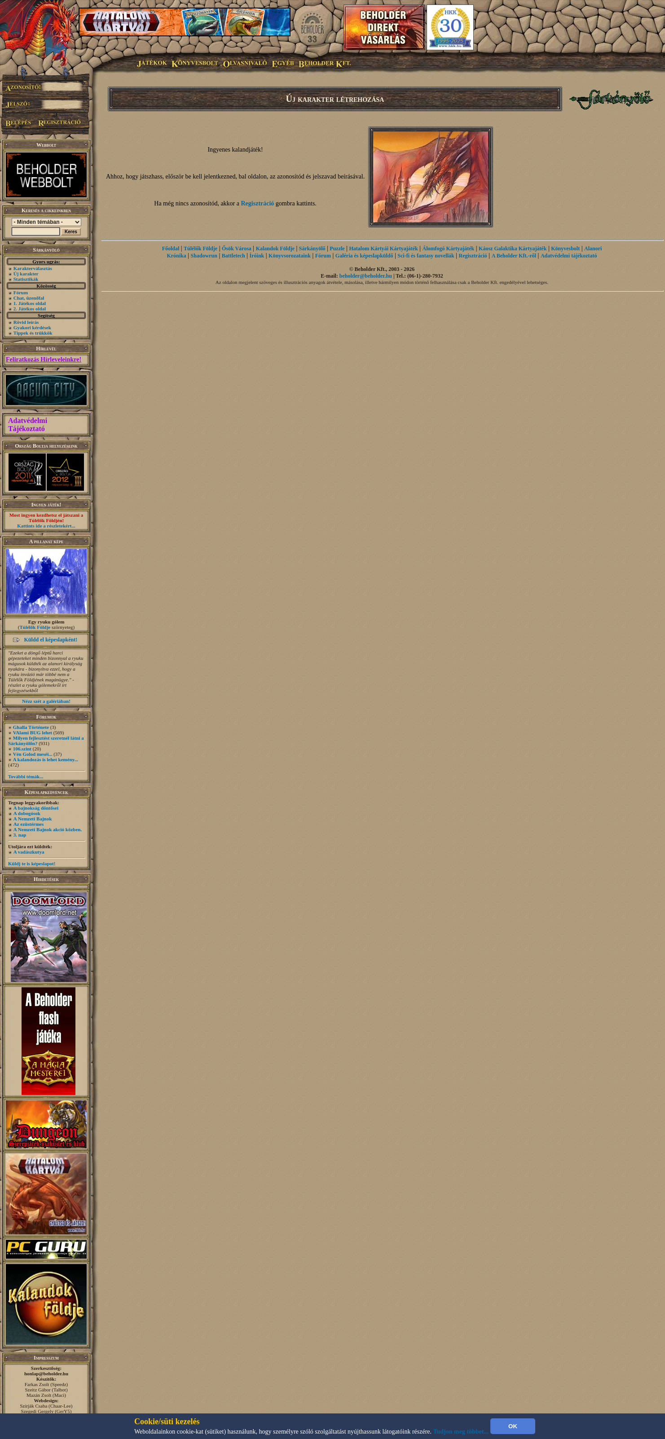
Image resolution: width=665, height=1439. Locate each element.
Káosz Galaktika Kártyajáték (512, 248)
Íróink (257, 256)
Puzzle (337, 248)
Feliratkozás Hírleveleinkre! (43, 359)
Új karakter (26, 273)
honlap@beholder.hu (46, 1373)
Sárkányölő (312, 248)
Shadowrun (204, 256)
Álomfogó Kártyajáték (449, 248)
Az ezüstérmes (28, 824)
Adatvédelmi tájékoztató (569, 256)
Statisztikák (26, 279)
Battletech (233, 256)
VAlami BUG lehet (32, 732)
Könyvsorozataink (290, 256)
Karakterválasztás (32, 268)
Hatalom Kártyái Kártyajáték (383, 248)
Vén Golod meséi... (33, 754)
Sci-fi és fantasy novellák (425, 256)
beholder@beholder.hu (365, 276)
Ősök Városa (236, 248)
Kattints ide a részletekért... (46, 525)
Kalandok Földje (275, 248)
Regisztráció (257, 203)
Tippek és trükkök (33, 333)
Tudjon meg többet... (461, 1431)
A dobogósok (26, 813)
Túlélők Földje (34, 627)
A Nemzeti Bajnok (32, 818)
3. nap (19, 834)
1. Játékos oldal (29, 303)
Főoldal (171, 248)
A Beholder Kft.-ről (514, 256)
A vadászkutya (28, 852)
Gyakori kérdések (32, 327)
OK (512, 1426)
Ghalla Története (31, 727)
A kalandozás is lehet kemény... (45, 759)
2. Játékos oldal (29, 308)
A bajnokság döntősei (35, 808)
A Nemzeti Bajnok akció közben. (47, 829)
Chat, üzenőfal (28, 298)
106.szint (22, 748)
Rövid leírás (26, 322)
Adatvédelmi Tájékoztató (27, 424)
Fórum (20, 292)
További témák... (25, 776)
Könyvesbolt (565, 248)
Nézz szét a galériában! (46, 701)
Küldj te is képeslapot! (31, 863)
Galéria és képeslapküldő (364, 256)
